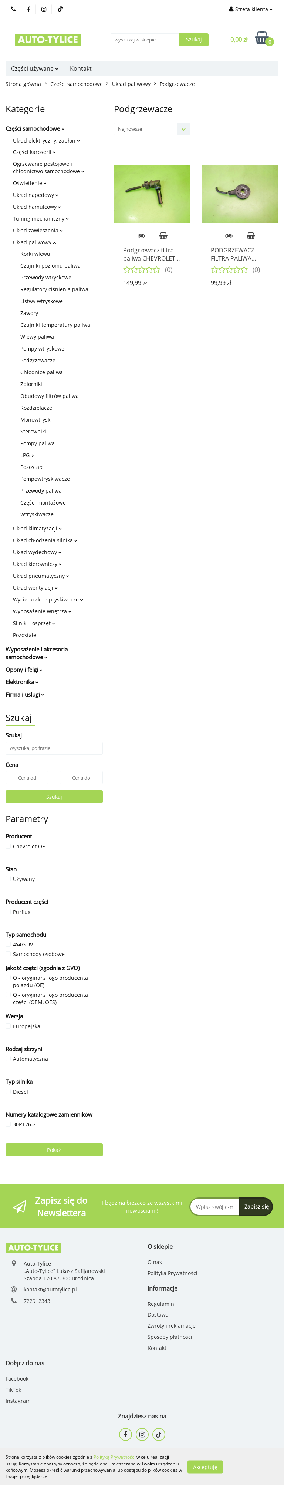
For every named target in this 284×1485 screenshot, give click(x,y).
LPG (27, 455)
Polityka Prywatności (172, 1273)
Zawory (29, 312)
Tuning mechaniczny (41, 218)
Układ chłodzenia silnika (45, 540)
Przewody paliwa (41, 490)
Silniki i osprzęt (34, 623)
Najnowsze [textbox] (130, 128)
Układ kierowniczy (37, 563)
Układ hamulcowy (37, 206)
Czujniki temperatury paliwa (55, 324)
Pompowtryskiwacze (45, 478)
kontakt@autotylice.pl (50, 1289)
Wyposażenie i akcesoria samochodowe (37, 653)
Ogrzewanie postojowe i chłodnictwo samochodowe (48, 167)
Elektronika (22, 681)
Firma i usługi (25, 694)
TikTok (13, 1389)
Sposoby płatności (170, 1336)
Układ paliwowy (34, 242)
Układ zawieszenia (38, 230)
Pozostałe (32, 466)
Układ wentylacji (35, 587)
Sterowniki (33, 431)
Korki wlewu (35, 253)
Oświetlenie (30, 183)
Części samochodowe (35, 128)
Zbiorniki (31, 384)
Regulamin (161, 1303)
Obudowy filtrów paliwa (49, 395)
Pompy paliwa (37, 443)
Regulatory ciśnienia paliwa (54, 289)
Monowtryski (36, 419)
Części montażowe (43, 502)
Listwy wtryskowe (41, 301)
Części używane (35, 68)
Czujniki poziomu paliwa (50, 265)
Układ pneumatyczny (41, 575)
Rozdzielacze (36, 407)
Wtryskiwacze (37, 514)
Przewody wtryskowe (45, 277)
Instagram (18, 1400)
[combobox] (152, 129)
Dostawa (158, 1314)
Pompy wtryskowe (42, 348)
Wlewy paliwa (37, 336)
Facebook (17, 1378)
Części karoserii (34, 151)
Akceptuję (205, 1466)
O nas (155, 1262)
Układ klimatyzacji (37, 528)
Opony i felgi (24, 669)
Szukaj (54, 796)
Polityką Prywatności (114, 1457)
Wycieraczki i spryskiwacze (48, 599)
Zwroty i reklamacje (172, 1325)
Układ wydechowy (37, 552)
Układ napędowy (35, 194)
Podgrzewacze (37, 360)
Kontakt (81, 68)
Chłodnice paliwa (41, 372)
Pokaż (54, 1149)
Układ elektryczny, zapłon (46, 140)
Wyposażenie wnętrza (42, 611)
